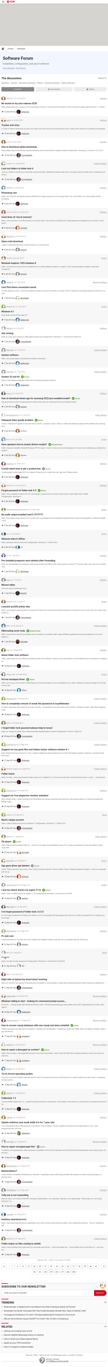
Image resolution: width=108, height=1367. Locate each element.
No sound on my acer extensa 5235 (19, 103)
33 (51, 1266)
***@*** (5, 957)
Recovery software (27, 83)
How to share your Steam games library (21, 1339)
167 (51, 1272)
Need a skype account (12, 819)
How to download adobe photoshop (19, 147)
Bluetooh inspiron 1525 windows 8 (18, 263)
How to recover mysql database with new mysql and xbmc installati (35, 1025)
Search (102, 78)
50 (34, 1272)
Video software (68, 83)
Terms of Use (44, 1355)
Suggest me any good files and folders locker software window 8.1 (35, 749)
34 (57, 1266)
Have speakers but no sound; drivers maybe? (24, 444)
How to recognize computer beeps (18, 1347)
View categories (9, 68)
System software (52, 83)
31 (46, 1266)
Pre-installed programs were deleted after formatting (28, 560)
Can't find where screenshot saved (18, 287)
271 (62, 1272)
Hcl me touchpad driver (13, 679)
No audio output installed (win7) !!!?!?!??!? (22, 514)
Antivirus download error (13, 1219)
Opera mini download (12, 241)
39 (85, 1266)
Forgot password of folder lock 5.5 (18, 490)
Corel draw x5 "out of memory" (16, 217)
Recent (17, 89)
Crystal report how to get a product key (21, 468)
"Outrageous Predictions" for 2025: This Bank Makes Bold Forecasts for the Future (39, 1315)
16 (29, 1266)
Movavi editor (8, 585)
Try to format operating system (17, 1073)
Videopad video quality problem (17, 420)
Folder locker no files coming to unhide (21, 1243)
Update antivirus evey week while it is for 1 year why (27, 1122)
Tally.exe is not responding (14, 1195)
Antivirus (5, 83)
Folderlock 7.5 (8, 1098)
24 (34, 1266)
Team (35, 1355)
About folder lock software (14, 655)
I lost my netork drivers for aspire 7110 (21, 890)
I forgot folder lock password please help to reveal (26, 728)
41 (96, 1266)
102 (45, 1272)
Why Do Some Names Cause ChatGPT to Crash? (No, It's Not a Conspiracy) (36, 1319)
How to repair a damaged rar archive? (20, 1049)
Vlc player (6, 841)
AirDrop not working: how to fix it (18, 1331)
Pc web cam (7, 936)
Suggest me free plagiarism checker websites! (24, 795)
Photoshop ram (9, 192)
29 (40, 1266)
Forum (11, 49)
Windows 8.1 (7, 311)
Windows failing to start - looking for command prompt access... (33, 1001)
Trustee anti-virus (10, 125)
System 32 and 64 (10, 376)
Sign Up (29, 1355)
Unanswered (54, 89)
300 (73, 1272)
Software (21, 49)
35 (62, 1266)
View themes (21, 68)
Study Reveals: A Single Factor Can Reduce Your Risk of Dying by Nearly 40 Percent (39, 1307)
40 (91, 1266)
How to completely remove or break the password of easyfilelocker (35, 703)
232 (56, 1272)
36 (68, 1266)
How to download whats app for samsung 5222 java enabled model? (35, 398)
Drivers (14, 83)
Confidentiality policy (59, 1355)
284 (68, 1272)
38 (79, 1266)
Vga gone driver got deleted (15, 865)
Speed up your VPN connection (17, 1343)
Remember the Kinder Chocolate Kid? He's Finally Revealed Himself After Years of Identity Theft (45, 1311)
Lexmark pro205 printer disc (15, 606)
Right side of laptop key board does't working (24, 979)
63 (40, 1272)
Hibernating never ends (13, 630)
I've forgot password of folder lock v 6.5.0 (22, 911)
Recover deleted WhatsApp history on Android (24, 1335)
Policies (79, 1355)
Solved (90, 89)
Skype (40, 83)
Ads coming (7, 333)
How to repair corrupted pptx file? (18, 1146)
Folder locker (8, 773)
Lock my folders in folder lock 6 (17, 168)
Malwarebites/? (9, 1171)
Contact (72, 1355)
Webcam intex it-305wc (13, 539)
